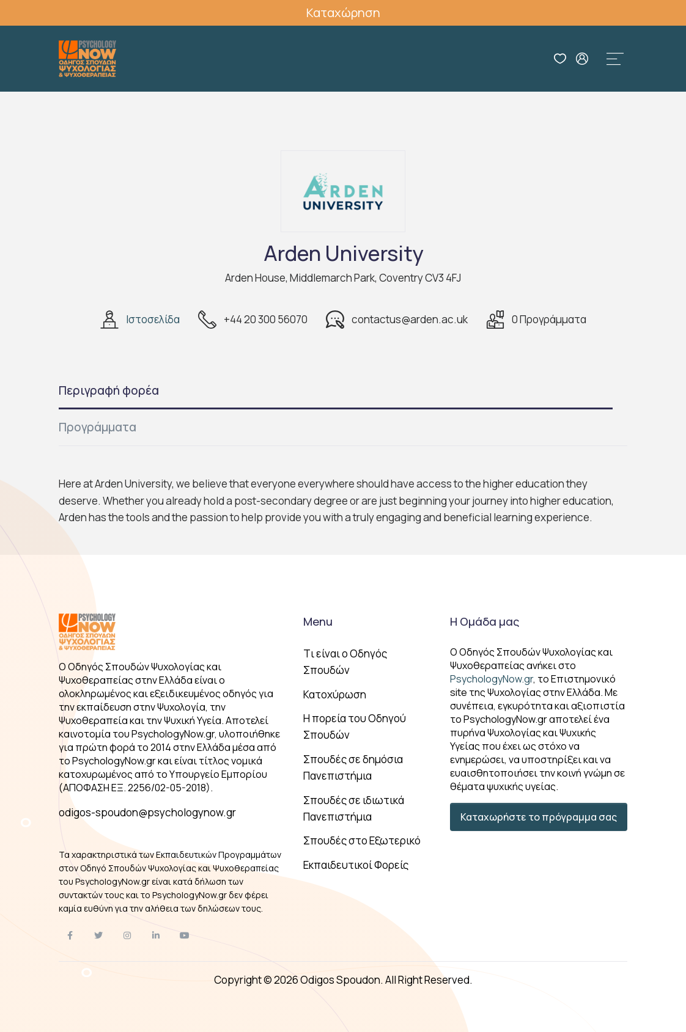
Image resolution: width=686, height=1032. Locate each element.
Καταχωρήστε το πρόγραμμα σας (538, 817)
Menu (318, 621)
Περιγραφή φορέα (109, 390)
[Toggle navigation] (615, 58)
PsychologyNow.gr (491, 679)
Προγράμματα (97, 427)
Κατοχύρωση (334, 694)
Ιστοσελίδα (153, 319)
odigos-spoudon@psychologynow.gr (147, 812)
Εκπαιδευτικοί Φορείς (355, 865)
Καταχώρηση (343, 12)
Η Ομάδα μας (484, 621)
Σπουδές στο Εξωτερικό (362, 840)
